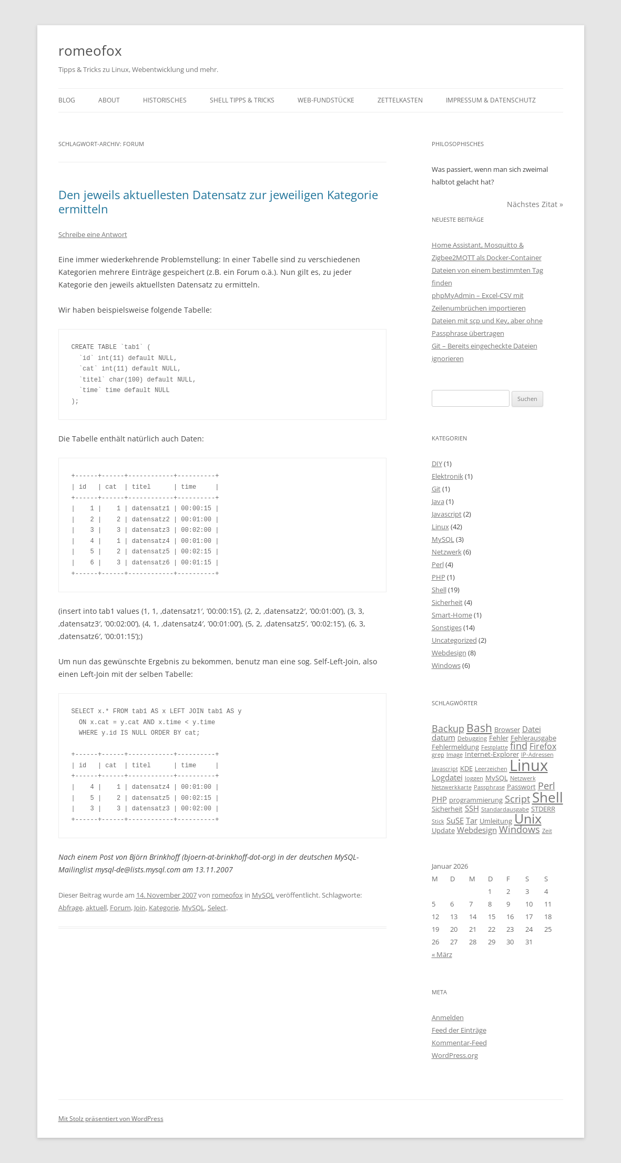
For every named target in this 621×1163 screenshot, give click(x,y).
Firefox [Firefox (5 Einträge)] (543, 746)
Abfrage (70, 907)
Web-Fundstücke (326, 100)
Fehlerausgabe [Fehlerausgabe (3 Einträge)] (533, 738)
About (109, 100)
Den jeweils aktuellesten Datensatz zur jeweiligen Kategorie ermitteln (218, 201)
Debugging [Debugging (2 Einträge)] (472, 738)
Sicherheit (447, 602)
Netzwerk (447, 552)
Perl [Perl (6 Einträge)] (546, 785)
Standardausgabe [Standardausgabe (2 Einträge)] (505, 809)
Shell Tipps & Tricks (242, 100)
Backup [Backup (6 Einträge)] (448, 728)
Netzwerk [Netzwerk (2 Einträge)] (523, 778)
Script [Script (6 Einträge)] (517, 799)
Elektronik (447, 476)
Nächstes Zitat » (535, 204)
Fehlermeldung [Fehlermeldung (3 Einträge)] (455, 747)
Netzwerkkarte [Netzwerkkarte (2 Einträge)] (452, 787)
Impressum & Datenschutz (491, 100)
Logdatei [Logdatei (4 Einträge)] (447, 777)
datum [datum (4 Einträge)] (443, 737)
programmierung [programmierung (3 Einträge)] (476, 800)
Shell (439, 589)
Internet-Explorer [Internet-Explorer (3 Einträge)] (492, 754)
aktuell (96, 907)
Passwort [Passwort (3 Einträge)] (521, 786)
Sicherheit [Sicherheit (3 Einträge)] (447, 809)
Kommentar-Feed (459, 1042)
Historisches (165, 100)
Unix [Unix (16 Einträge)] (528, 818)
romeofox (90, 50)
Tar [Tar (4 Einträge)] (471, 820)
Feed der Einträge (459, 1030)
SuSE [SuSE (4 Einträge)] (455, 820)
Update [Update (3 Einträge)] (443, 830)
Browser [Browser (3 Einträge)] (507, 729)
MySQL (263, 895)
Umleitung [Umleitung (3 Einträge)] (496, 821)
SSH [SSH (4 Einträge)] (472, 808)
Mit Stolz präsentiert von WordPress (111, 1118)
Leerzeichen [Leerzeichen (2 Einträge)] (491, 769)
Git (436, 488)
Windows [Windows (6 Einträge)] (519, 829)
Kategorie (164, 907)
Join (140, 907)
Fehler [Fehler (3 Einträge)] (498, 738)
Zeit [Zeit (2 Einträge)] (547, 831)
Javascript (447, 514)
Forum (120, 907)
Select (217, 907)
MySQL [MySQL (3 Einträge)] (496, 778)
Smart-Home (452, 615)
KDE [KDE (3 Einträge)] (466, 768)
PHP (438, 577)
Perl (438, 564)
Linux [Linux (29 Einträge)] (529, 765)
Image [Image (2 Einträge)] (454, 754)
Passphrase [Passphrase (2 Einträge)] (489, 787)
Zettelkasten (400, 100)
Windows (446, 665)
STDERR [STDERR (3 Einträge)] (543, 809)
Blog (66, 100)
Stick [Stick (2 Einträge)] (438, 821)
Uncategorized (454, 640)
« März (442, 954)
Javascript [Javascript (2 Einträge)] (445, 769)
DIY (437, 463)
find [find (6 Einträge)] (518, 745)
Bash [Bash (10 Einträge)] (479, 727)
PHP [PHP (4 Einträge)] (439, 799)
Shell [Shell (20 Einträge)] (547, 797)
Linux (440, 526)
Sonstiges (447, 627)
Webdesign (449, 652)
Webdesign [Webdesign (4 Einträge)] (477, 830)
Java (438, 501)
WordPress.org (455, 1055)
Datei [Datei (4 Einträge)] (531, 729)
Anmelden (448, 1017)
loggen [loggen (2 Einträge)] (474, 778)
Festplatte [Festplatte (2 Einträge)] (494, 747)
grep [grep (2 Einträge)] (438, 754)
